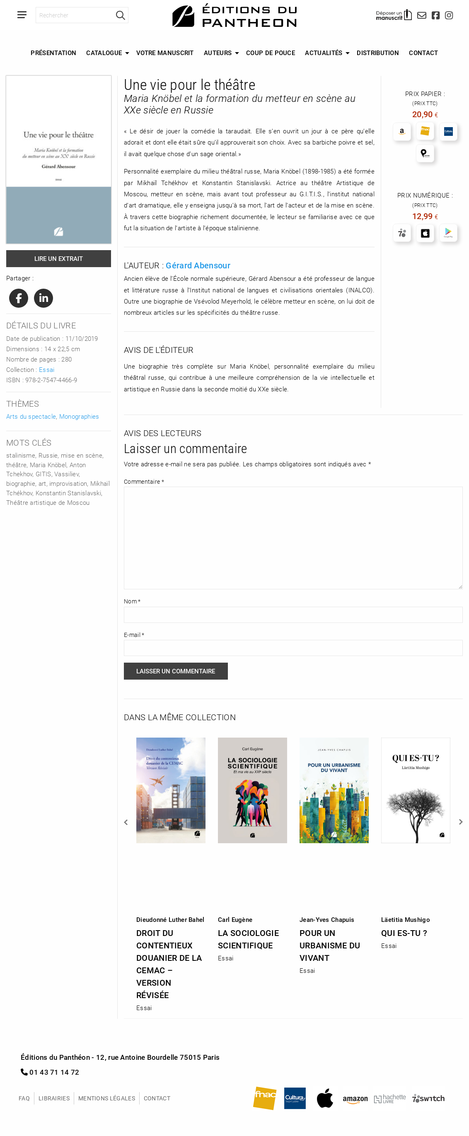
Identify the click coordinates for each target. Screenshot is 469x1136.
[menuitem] (53, 53)
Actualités (323, 52)
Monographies (79, 416)
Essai (47, 369)
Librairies (54, 1098)
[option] (171, 872)
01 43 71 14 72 (50, 1072)
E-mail (134, 635)
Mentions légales (106, 1098)
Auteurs (218, 52)
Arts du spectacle (31, 416)
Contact (423, 52)
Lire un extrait (58, 258)
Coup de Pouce (270, 52)
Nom (132, 601)
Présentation (53, 52)
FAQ (24, 1098)
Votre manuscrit (165, 52)
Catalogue (104, 52)
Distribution (378, 52)
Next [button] (460, 822)
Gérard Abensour (198, 265)
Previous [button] (126, 822)
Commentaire (144, 481)
